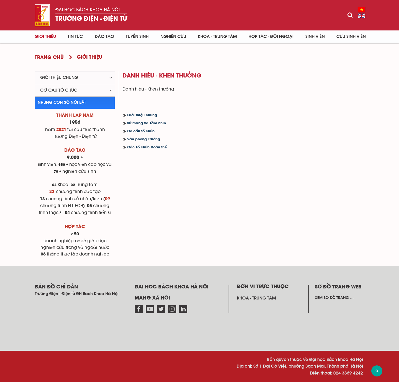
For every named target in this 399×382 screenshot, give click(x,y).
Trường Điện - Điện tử (91, 19)
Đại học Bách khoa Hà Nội (87, 9)
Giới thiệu (45, 36)
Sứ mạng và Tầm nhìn (146, 123)
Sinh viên (315, 36)
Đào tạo (104, 36)
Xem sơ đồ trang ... (334, 298)
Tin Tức (75, 36)
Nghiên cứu (173, 36)
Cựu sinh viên (351, 36)
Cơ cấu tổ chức (141, 131)
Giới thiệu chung (142, 115)
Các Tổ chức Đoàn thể (147, 147)
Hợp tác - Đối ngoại (271, 36)
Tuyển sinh (137, 36)
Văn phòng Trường (143, 139)
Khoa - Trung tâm (217, 36)
